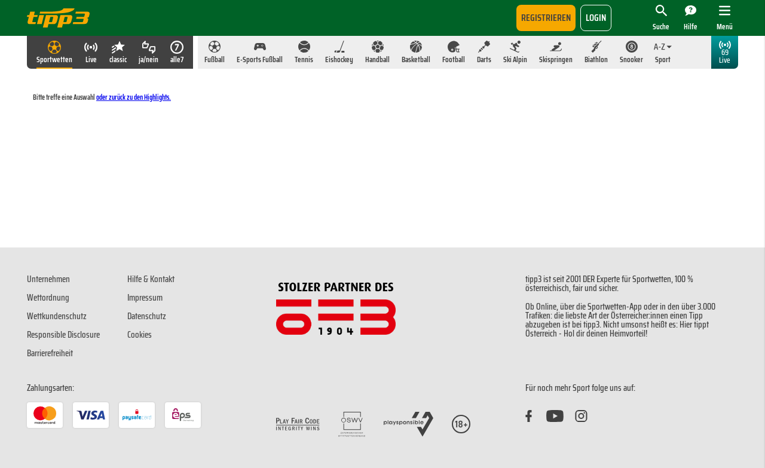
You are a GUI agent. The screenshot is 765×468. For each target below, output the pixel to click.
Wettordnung (48, 297)
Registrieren (546, 17)
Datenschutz (146, 316)
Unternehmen (48, 279)
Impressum (145, 297)
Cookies (139, 335)
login (596, 17)
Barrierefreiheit (50, 353)
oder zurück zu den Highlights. (133, 97)
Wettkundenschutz (57, 316)
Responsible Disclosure (63, 335)
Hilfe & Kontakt (151, 279)
